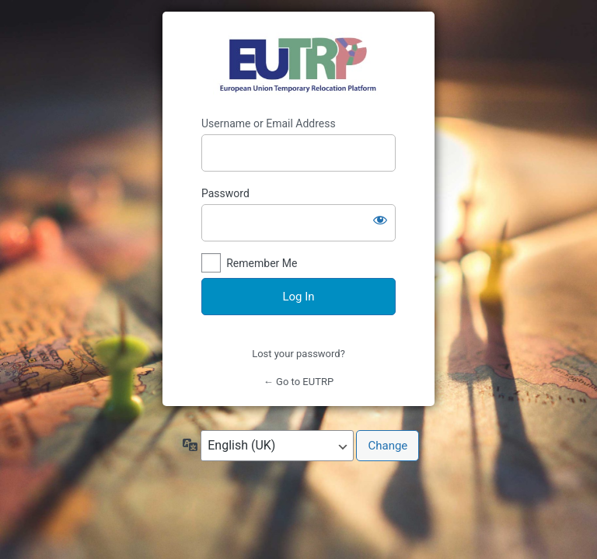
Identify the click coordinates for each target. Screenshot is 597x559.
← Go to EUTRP (298, 381)
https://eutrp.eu (299, 64)
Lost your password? (298, 353)
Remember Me (261, 263)
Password (225, 193)
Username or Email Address (268, 123)
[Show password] (380, 219)
